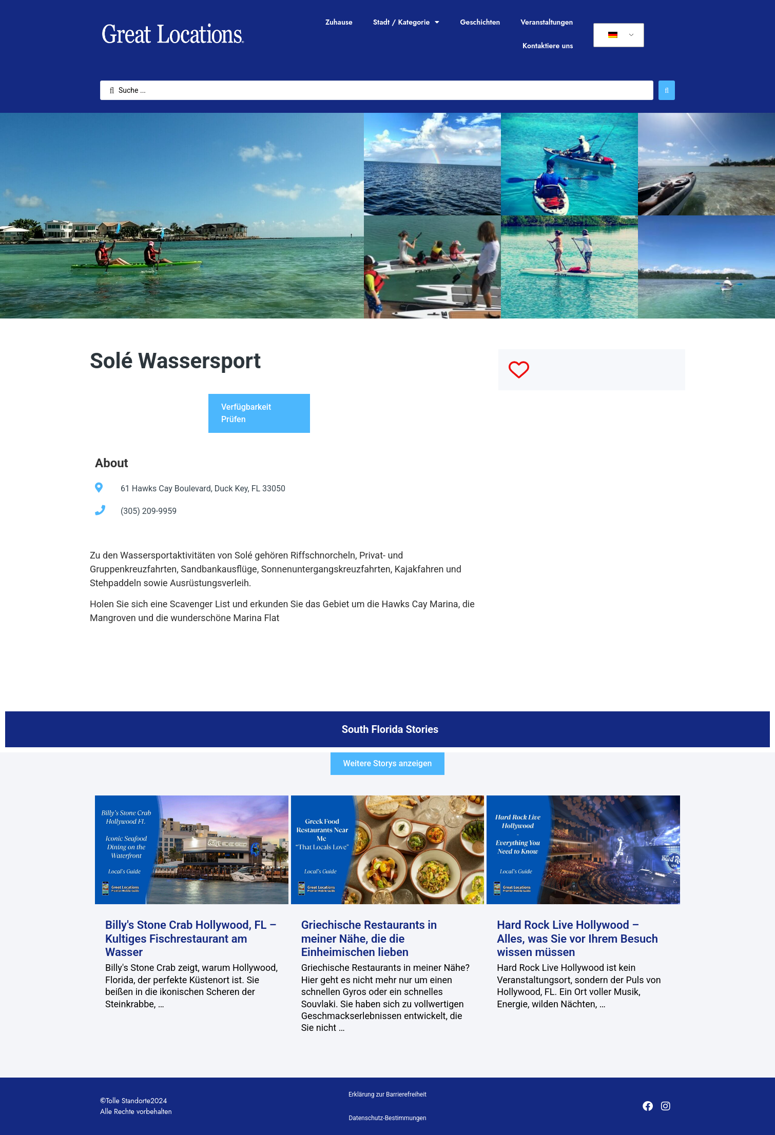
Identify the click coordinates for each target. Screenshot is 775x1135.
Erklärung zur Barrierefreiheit (387, 1094)
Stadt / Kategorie (406, 22)
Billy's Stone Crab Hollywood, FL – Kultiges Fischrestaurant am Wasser (191, 939)
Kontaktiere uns (547, 46)
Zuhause (339, 22)
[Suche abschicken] (666, 90)
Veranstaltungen (546, 22)
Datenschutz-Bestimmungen (387, 1118)
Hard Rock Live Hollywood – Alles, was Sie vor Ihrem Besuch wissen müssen (577, 939)
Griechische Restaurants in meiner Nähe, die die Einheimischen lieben (369, 939)
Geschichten (480, 22)
